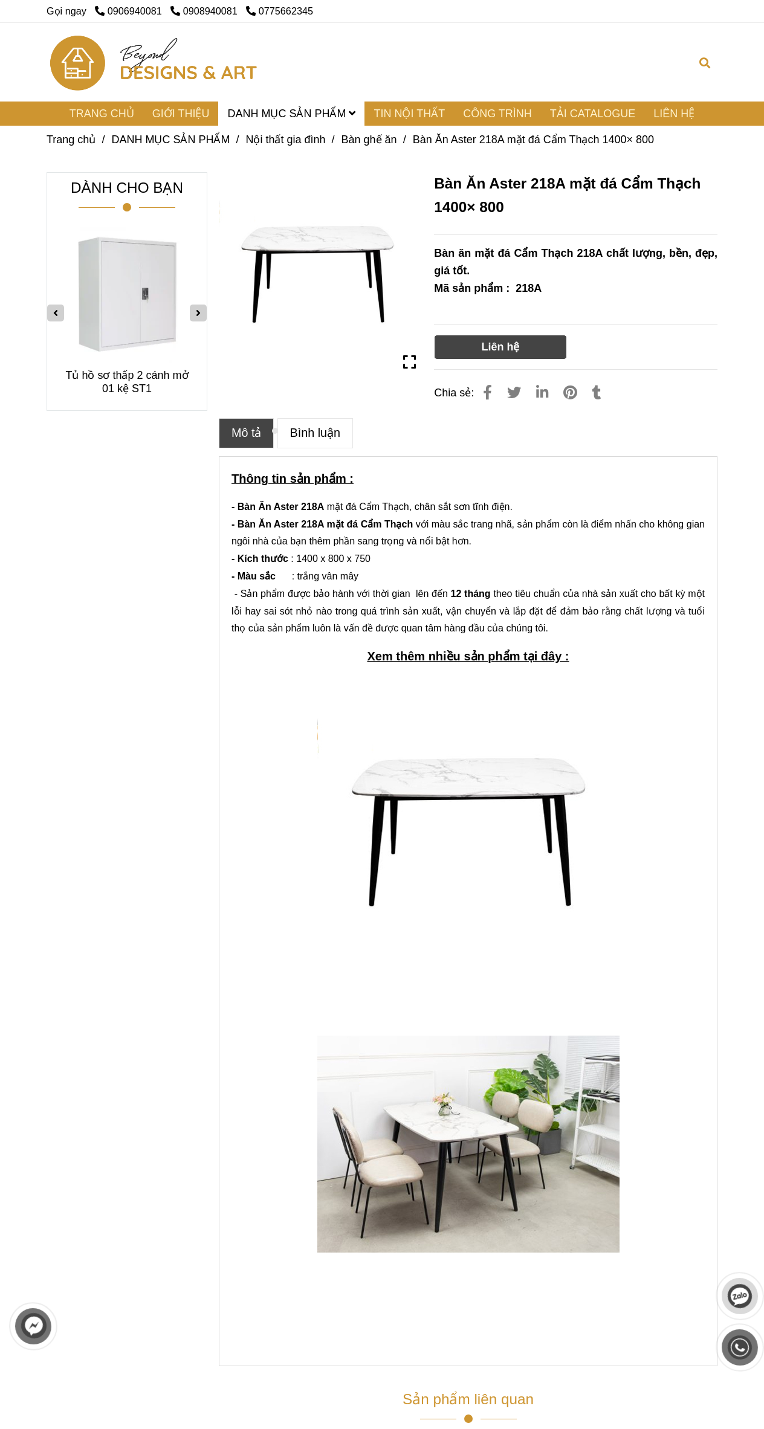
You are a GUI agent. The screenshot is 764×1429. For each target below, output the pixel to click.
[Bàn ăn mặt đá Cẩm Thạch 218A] (317, 270)
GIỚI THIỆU (181, 114)
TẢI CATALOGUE (592, 114)
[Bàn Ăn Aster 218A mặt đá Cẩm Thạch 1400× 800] (154, 62)
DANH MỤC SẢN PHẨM (291, 114)
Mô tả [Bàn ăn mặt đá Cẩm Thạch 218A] (246, 432)
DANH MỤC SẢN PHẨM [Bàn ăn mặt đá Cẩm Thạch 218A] (170, 140)
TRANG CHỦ (102, 114)
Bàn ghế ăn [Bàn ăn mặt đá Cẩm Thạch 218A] (369, 140)
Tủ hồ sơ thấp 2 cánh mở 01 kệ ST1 (126, 382)
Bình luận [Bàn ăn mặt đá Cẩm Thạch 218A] (315, 432)
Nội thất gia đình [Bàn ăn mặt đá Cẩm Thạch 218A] (285, 140)
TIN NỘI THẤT (409, 114)
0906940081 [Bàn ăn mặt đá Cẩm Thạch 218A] (129, 10)
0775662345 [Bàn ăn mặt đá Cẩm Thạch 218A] (279, 10)
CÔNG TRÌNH (497, 114)
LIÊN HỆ (673, 114)
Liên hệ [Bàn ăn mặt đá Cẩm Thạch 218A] (500, 347)
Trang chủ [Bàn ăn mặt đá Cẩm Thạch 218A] (71, 140)
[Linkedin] (542, 393)
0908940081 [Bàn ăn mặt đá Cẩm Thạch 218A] (205, 10)
